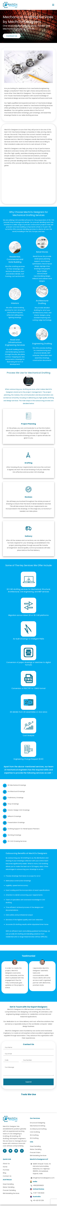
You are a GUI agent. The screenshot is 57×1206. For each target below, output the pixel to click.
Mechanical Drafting (37, 1126)
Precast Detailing (9, 1190)
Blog (4, 1173)
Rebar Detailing (35, 1149)
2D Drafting (34, 1138)
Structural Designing (37, 1123)
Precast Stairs (35, 1152)
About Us (6, 1163)
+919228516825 (38, 1185)
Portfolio (6, 1170)
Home (5, 1167)
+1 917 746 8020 (38, 1193)
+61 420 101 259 (38, 1200)
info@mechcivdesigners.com (43, 1178)
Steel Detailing (35, 1146)
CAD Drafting (35, 1132)
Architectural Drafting (38, 1129)
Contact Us (11, 36)
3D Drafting (34, 1135)
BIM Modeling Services (38, 1155)
